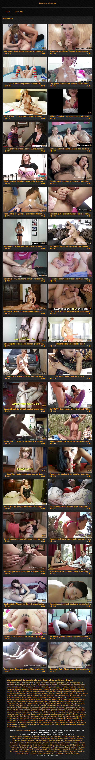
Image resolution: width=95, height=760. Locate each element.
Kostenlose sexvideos (41, 745)
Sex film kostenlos (68, 737)
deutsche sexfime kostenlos (25, 699)
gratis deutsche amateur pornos (18, 710)
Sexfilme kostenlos (50, 743)
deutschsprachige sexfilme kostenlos (46, 706)
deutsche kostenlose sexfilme (62, 685)
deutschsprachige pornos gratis (73, 703)
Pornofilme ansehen (63, 753)
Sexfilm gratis (70, 747)
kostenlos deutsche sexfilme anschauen (21, 714)
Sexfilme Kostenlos (76, 739)
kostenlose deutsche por (66, 720)
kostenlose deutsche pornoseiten (48, 724)
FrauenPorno (49, 751)
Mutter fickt (27, 737)
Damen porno (63, 739)
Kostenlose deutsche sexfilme (23, 741)
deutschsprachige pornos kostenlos (20, 706)
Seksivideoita (45, 739)
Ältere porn (75, 753)
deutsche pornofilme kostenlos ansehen (29, 689)
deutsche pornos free (70, 689)
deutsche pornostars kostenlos (58, 695)
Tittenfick (54, 739)
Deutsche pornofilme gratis (47, 3)
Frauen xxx (75, 743)
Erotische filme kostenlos (73, 741)
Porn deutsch (16, 739)
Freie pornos (35, 747)
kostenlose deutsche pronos (17, 726)
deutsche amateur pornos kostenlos (20, 683)
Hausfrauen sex (49, 753)
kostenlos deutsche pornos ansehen (47, 712)
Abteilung (19, 12)
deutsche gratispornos (75, 683)
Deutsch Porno (54, 749)
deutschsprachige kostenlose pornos (70, 701)
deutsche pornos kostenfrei (66, 691)
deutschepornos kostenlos (67, 699)
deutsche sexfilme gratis (23, 697)
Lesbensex (14, 751)
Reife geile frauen (41, 741)
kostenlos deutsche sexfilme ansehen (50, 714)
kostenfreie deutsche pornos (23, 712)
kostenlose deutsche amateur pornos (29, 716)
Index (7, 12)
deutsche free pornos (41, 683)
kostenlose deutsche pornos (76, 722)
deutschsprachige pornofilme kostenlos (47, 703)
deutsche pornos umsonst (36, 695)
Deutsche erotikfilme (77, 751)
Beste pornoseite (42, 749)
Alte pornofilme (24, 751)
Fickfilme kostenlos (22, 753)
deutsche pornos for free (53, 689)
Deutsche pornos (64, 743)
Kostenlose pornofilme (27, 749)
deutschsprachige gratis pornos (45, 701)
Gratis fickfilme (25, 747)
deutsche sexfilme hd (40, 697)
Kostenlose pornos (17, 743)
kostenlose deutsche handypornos (25, 718)
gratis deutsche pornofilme (40, 710)
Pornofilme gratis (36, 753)
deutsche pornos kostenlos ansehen (62, 693)
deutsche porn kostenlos (40, 687)
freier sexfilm (36, 708)
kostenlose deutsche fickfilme (53, 716)
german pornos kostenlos (75, 708)
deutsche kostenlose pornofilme (18, 685)
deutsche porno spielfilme (59, 687)
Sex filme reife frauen (39, 737)
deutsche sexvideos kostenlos (46, 699)
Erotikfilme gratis (16, 737)
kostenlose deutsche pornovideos (73, 724)
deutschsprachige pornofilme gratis (19, 703)
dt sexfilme (65, 706)
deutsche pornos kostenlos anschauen (34, 693)
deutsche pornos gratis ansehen (44, 691)
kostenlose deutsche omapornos (24, 720)
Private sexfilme (66, 749)
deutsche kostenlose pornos (41, 685)
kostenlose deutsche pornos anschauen (21, 724)
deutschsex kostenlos (25, 701)
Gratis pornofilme (54, 737)
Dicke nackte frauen (55, 741)
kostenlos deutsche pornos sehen (73, 712)
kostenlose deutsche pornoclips (29, 722)
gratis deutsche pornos (59, 710)
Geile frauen (79, 737)
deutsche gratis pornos (58, 683)
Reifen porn (64, 745)
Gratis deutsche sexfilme (33, 743)
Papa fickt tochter (37, 751)
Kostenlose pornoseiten (30, 739)
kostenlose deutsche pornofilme (53, 722)
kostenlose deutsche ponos (47, 720)
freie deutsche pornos (23, 708)
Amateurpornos (58, 747)
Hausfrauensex (46, 747)
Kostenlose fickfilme (61, 751)
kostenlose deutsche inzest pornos (50, 718)
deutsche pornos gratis (24, 691)
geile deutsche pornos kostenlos (53, 708)
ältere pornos (54, 745)
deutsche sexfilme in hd (57, 697)
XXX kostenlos (75, 745)
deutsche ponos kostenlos (21, 687)
